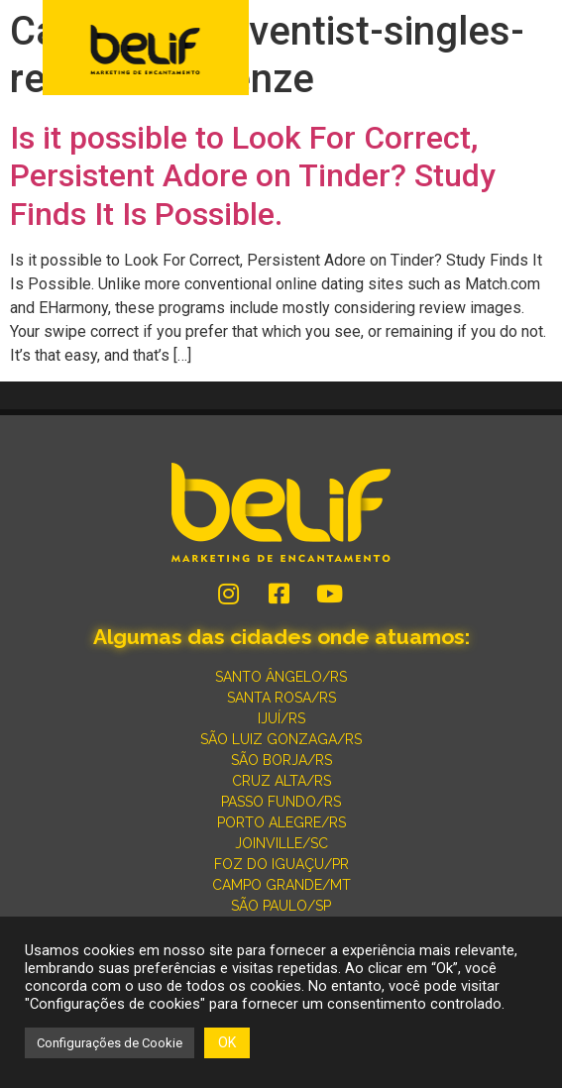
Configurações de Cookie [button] (109, 1042)
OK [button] (227, 1042)
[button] (534, 49)
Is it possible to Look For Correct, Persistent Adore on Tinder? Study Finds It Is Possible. (253, 176)
